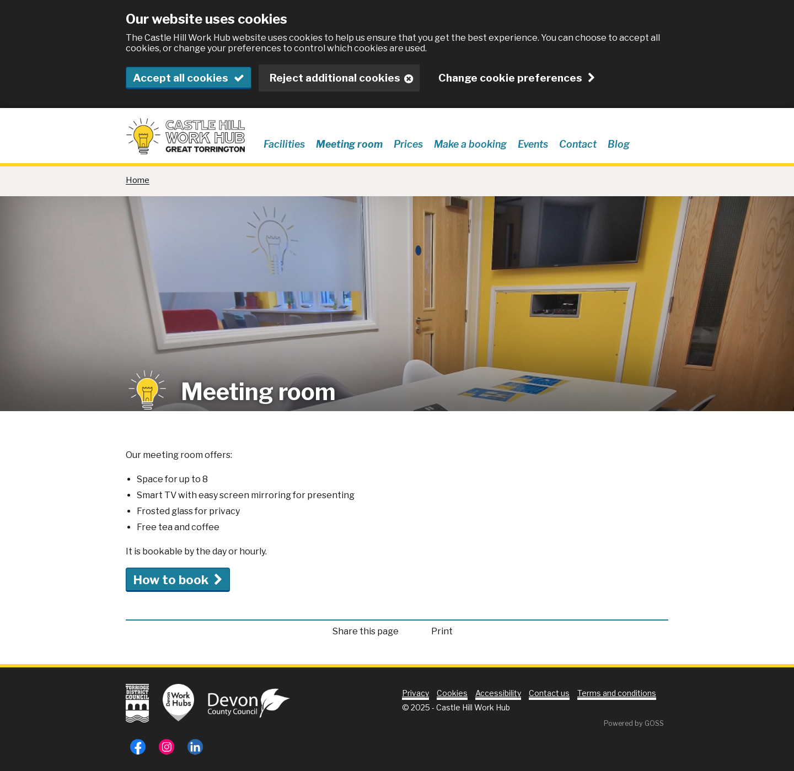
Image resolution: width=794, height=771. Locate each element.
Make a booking (470, 144)
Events (533, 144)
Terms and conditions (616, 693)
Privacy (415, 693)
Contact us (549, 693)
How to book (170, 579)
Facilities (284, 144)
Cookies (452, 693)
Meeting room (349, 144)
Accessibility (498, 693)
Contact (578, 144)
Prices (408, 144)
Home (137, 180)
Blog (619, 144)
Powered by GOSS (634, 723)
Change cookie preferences (510, 78)
